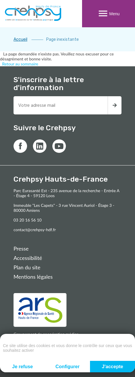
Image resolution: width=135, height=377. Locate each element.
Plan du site (27, 267)
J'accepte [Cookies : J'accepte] (112, 366)
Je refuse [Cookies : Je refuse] (22, 366)
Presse (21, 248)
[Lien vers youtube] (59, 146)
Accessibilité (28, 258)
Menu (108, 13)
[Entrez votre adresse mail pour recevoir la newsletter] (61, 105)
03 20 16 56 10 (28, 219)
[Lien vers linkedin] (39, 146)
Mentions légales (33, 276)
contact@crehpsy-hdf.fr (35, 229)
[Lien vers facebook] (20, 146)
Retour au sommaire (20, 63)
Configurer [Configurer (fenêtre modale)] (68, 366)
